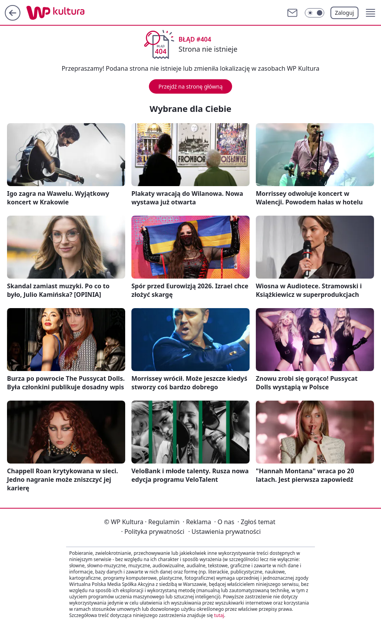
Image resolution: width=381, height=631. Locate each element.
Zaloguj (344, 12)
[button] (370, 13)
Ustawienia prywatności (224, 531)
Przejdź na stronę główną (190, 86)
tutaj (219, 615)
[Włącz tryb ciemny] (314, 12)
